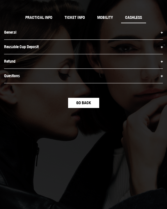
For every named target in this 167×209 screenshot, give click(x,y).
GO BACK (83, 102)
